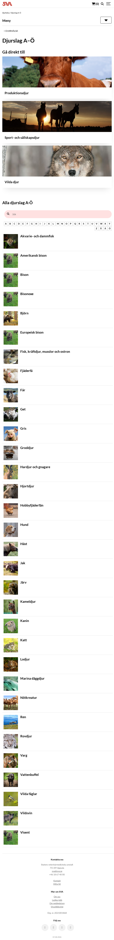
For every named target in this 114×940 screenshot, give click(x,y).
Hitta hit (57, 884)
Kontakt (57, 881)
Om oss (57, 897)
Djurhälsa (11, 31)
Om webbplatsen (57, 903)
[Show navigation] (108, 4)
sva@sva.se (57, 871)
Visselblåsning (57, 907)
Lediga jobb (57, 900)
